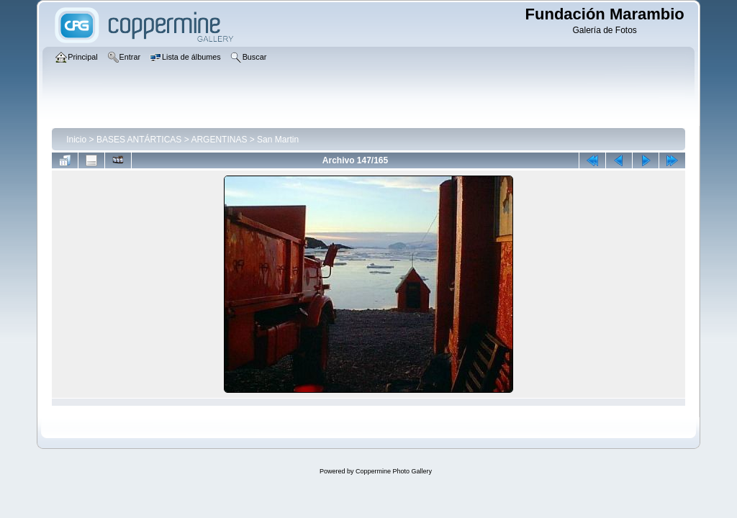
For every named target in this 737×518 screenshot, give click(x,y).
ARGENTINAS (219, 140)
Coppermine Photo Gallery (394, 471)
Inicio (76, 140)
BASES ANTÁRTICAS (138, 140)
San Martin (278, 140)
